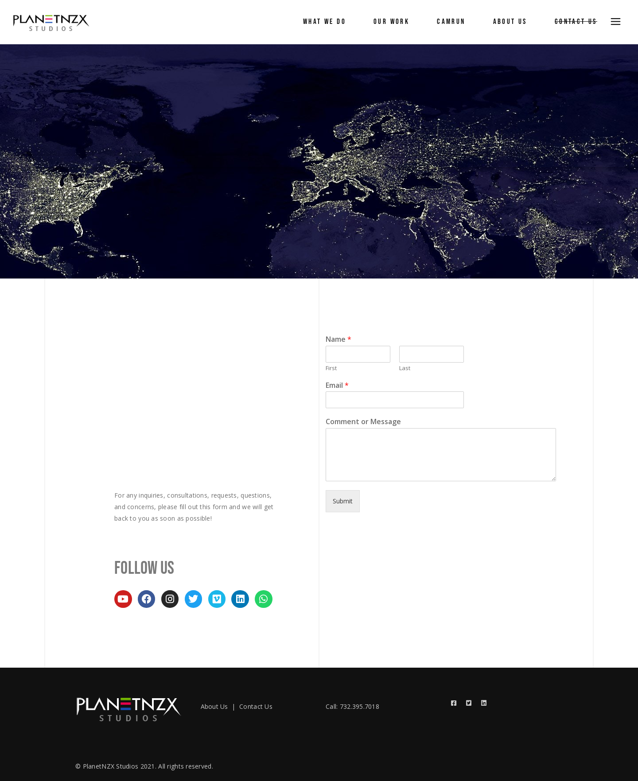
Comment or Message (363, 421)
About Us (214, 706)
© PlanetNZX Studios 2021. (115, 766)
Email (337, 385)
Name (338, 339)
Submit (343, 501)
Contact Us (255, 706)
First (331, 368)
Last (404, 368)
